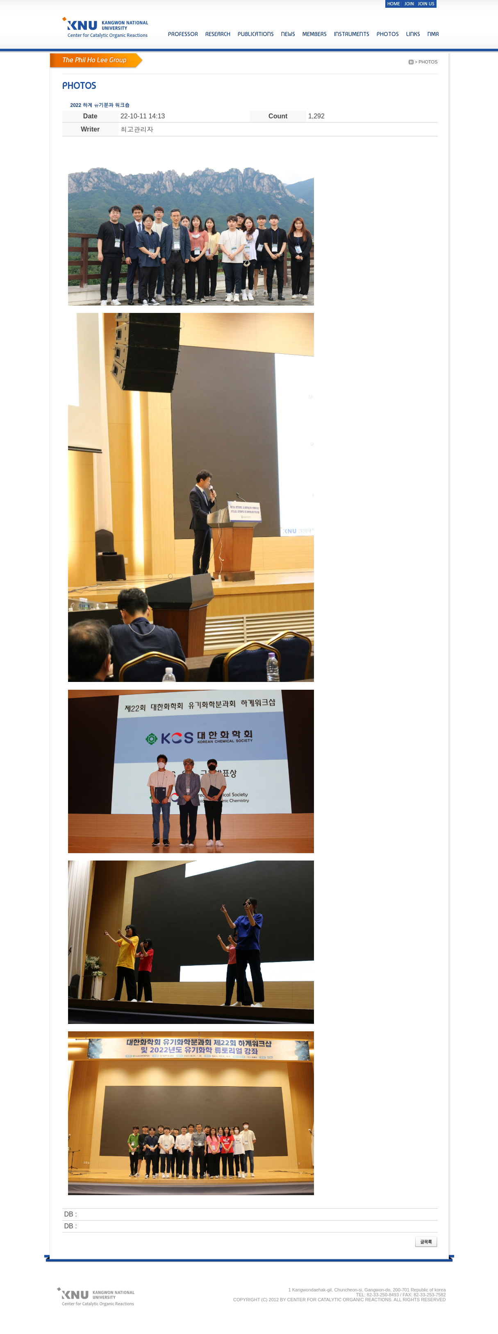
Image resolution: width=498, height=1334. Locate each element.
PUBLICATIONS (256, 34)
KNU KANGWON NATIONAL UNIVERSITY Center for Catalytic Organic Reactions (105, 27)
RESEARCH (217, 34)
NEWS (288, 34)
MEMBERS (314, 34)
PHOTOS (388, 34)
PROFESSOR (183, 34)
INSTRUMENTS (351, 34)
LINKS (413, 34)
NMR (433, 34)
